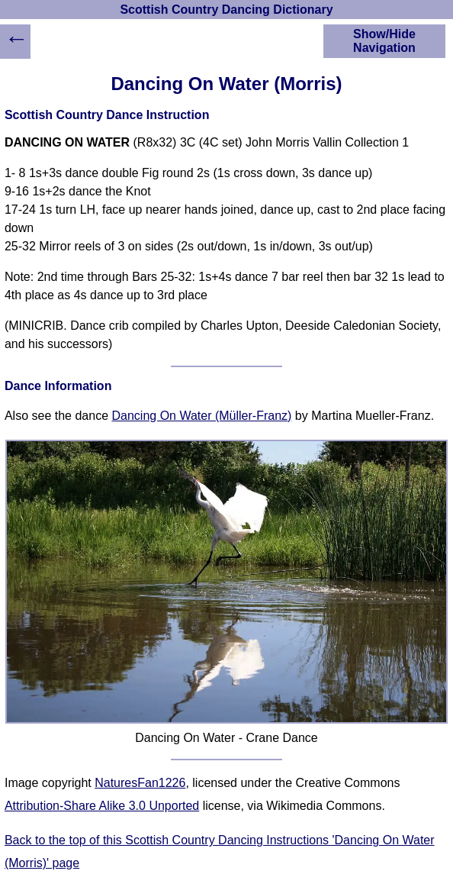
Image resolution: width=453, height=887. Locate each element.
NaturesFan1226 (140, 782)
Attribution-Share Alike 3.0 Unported (102, 805)
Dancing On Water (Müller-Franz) (201, 415)
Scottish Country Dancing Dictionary (226, 9)
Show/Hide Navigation (384, 40)
